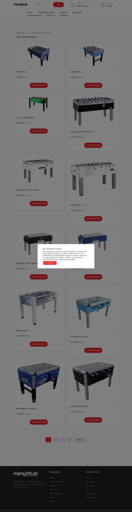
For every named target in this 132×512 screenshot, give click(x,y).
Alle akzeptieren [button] (50, 263)
